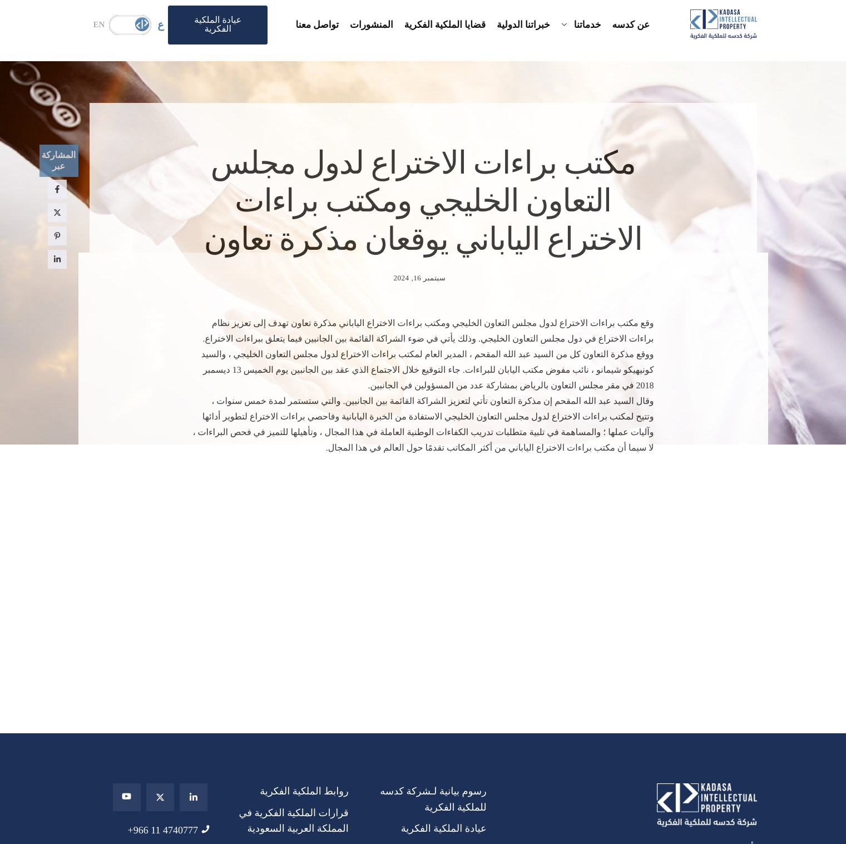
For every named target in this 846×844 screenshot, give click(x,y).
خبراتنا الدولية (523, 25)
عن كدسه (631, 25)
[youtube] (127, 797)
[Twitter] (160, 797)
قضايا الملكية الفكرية (445, 25)
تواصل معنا (316, 25)
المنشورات (371, 25)
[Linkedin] (193, 797)
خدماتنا (581, 25)
